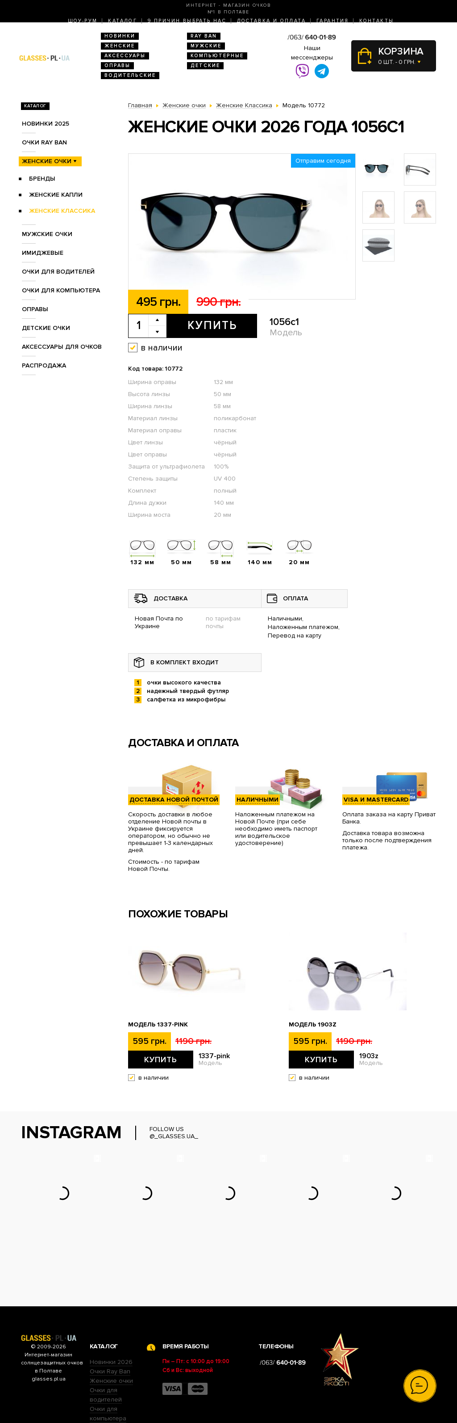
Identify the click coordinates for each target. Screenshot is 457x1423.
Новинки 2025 (45, 123)
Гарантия (332, 21)
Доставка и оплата (271, 21)
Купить (212, 325)
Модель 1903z (313, 1024)
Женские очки (46, 161)
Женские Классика (62, 211)
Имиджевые (42, 253)
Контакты (376, 21)
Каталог (122, 21)
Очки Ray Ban (110, 1316)
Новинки (119, 36)
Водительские (130, 75)
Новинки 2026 (111, 1306)
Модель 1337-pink (158, 1024)
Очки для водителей (58, 271)
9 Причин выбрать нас (187, 21)
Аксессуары (124, 56)
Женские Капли (56, 194)
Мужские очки (47, 234)
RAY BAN (204, 36)
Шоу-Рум (83, 21)
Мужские (206, 46)
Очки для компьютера (61, 290)
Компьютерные (217, 56)
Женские (119, 46)
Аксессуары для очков (62, 346)
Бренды (42, 178)
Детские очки (46, 328)
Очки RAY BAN (44, 142)
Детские (205, 65)
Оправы (117, 65)
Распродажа (44, 365)
